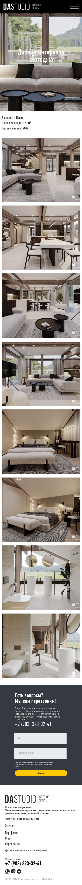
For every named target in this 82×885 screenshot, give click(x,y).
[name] (40, 738)
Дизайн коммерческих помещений (26, 850)
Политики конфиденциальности (24, 764)
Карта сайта (12, 844)
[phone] (40, 753)
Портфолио (11, 833)
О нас (8, 838)
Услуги (9, 826)
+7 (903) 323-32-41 (33, 724)
